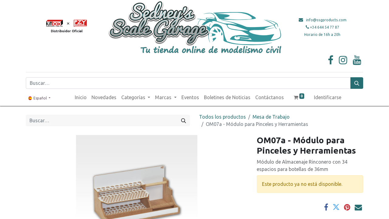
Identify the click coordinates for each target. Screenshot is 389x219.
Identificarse (327, 97)
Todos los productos (222, 117)
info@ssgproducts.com (326, 20)
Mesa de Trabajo (271, 117)
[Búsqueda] (356, 83)
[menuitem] (80, 97)
